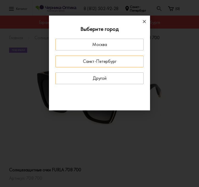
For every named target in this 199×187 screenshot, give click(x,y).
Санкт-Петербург (99, 61)
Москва (99, 44)
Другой (99, 78)
